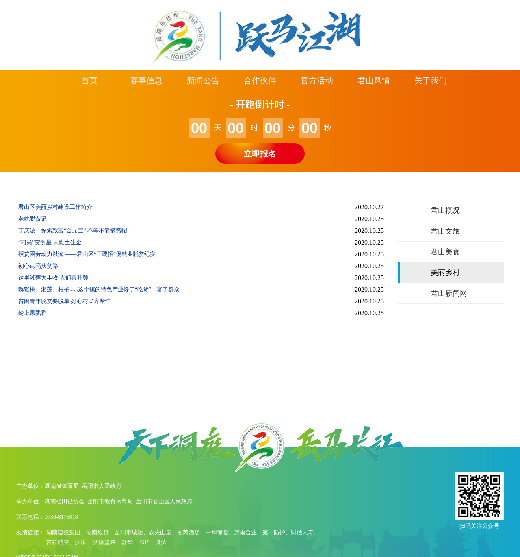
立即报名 (260, 153)
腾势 (161, 542)
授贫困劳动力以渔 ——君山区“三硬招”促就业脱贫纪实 (87, 254)
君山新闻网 (449, 293)
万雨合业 (245, 532)
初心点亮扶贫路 (38, 266)
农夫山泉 (160, 532)
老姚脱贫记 (32, 219)
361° (144, 542)
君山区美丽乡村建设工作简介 (55, 207)
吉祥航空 (57, 542)
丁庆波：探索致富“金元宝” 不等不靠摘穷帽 (72, 231)
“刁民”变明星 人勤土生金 (50, 242)
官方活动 (317, 80)
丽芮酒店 (188, 532)
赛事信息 (146, 80)
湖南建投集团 (63, 532)
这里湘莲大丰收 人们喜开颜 (53, 278)
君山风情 (374, 80)
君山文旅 (445, 231)
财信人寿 (302, 532)
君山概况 (445, 210)
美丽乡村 (445, 273)
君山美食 (445, 252)
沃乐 (80, 542)
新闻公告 (203, 80)
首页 (89, 80)
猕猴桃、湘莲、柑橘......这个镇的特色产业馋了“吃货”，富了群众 (99, 289)
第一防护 (273, 532)
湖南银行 (97, 532)
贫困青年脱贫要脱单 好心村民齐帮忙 (64, 301)
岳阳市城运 (129, 532)
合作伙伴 (260, 80)
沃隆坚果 (104, 542)
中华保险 (217, 532)
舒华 (127, 542)
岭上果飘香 (32, 313)
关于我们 (430, 80)
